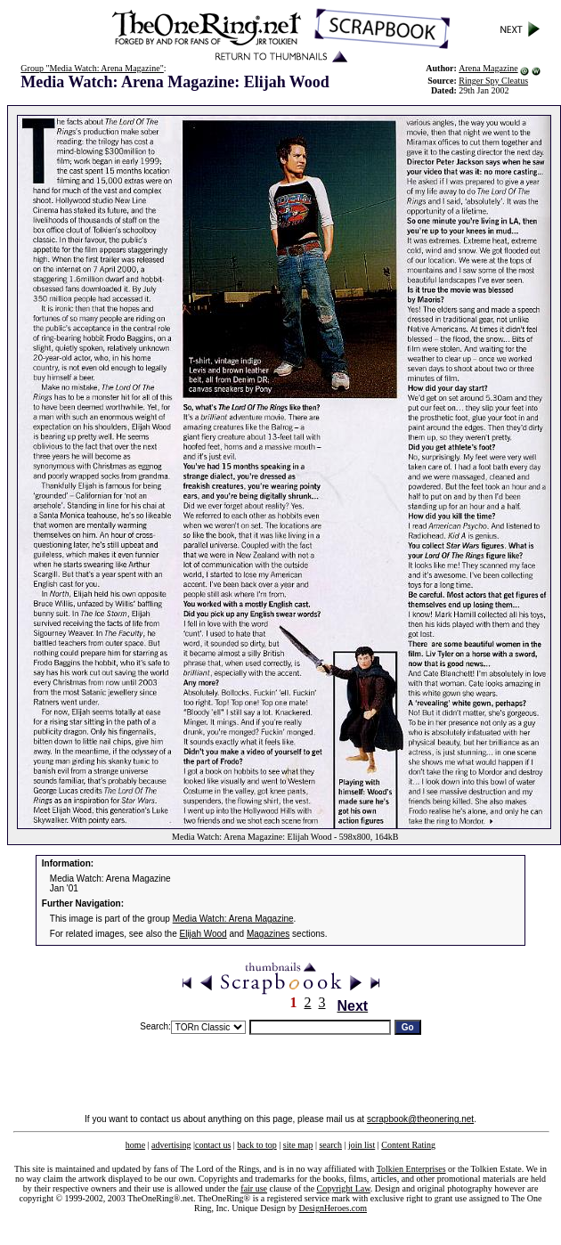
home (135, 1145)
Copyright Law (343, 1188)
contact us (213, 1145)
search (330, 1145)
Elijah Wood (203, 934)
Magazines (268, 934)
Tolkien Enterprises (411, 1169)
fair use (253, 1188)
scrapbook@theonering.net (420, 1119)
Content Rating (408, 1145)
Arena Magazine (488, 68)
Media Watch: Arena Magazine (233, 919)
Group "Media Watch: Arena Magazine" (91, 68)
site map (298, 1145)
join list (361, 1145)
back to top (256, 1145)
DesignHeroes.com (333, 1208)
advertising (171, 1145)
